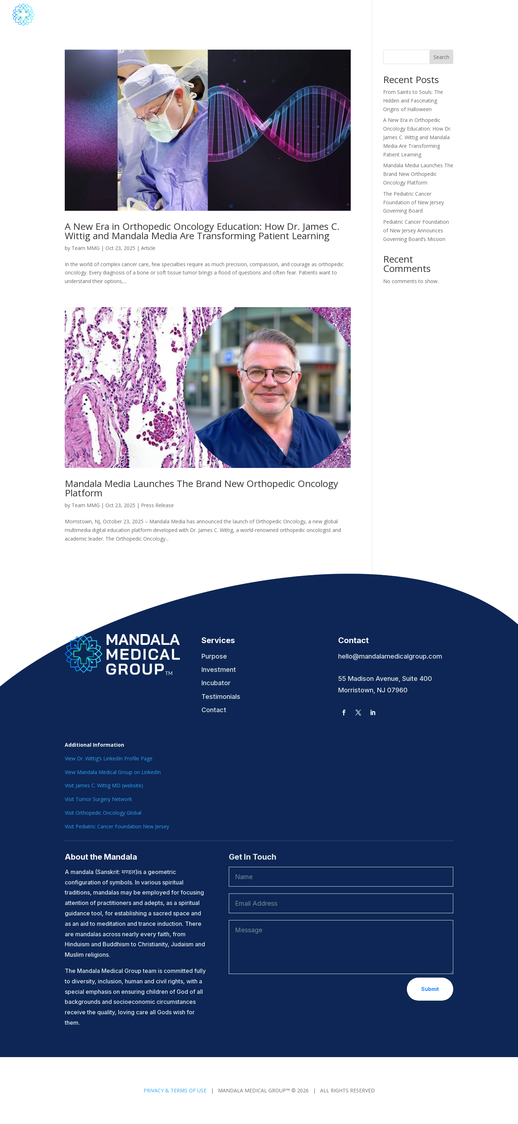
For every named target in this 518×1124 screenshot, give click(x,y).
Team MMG (86, 248)
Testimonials (487, 15)
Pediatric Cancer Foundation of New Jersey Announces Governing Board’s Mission (416, 230)
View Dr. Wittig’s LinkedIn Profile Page (109, 758)
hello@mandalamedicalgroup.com (390, 656)
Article (148, 248)
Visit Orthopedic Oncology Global (103, 812)
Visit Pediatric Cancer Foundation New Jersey (117, 826)
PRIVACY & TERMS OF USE (175, 1090)
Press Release (157, 505)
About (223, 15)
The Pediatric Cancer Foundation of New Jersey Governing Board (413, 202)
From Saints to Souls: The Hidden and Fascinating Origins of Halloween (413, 100)
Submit (430, 989)
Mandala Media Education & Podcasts (304, 15)
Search (441, 57)
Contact (415, 15)
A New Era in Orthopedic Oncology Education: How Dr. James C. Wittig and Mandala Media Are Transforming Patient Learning (202, 231)
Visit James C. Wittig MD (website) (104, 785)
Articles (448, 15)
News (385, 15)
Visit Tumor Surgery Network (98, 799)
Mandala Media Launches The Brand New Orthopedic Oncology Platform (201, 488)
